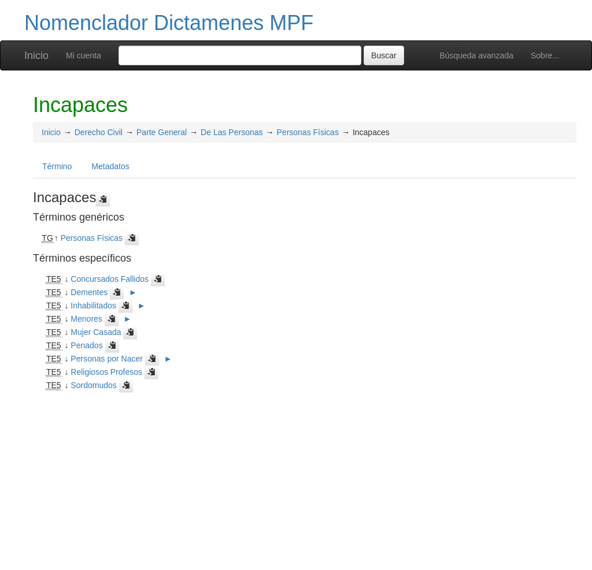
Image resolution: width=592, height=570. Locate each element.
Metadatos (110, 166)
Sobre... (545, 55)
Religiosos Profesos (106, 372)
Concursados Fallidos (110, 279)
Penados (86, 345)
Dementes (89, 292)
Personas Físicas (308, 132)
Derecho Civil (99, 132)
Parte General (161, 132)
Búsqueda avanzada (476, 55)
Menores (86, 318)
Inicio (36, 55)
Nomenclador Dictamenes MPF (168, 23)
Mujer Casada (96, 332)
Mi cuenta (83, 55)
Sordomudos (93, 385)
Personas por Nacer (107, 358)
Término (57, 166)
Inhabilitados (93, 305)
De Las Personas (231, 132)
